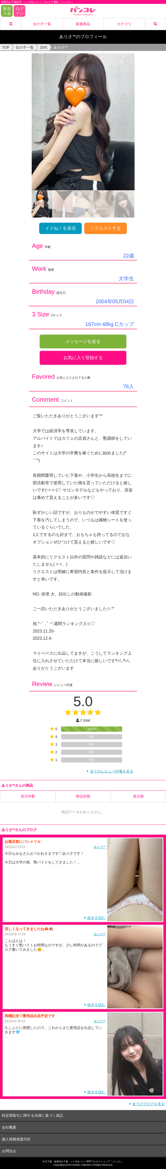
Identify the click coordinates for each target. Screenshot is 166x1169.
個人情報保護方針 (16, 1139)
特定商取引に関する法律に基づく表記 (32, 1115)
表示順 (138, 796)
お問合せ (9, 1151)
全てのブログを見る (148, 1104)
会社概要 (9, 1127)
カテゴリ (124, 24)
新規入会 (7, 10)
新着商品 (83, 24)
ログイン (19, 10)
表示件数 (28, 796)
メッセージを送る (83, 341)
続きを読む (96, 918)
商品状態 (83, 796)
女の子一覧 (42, 24)
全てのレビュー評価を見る (111, 771)
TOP (6, 47)
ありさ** (99, 847)
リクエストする (105, 228)
